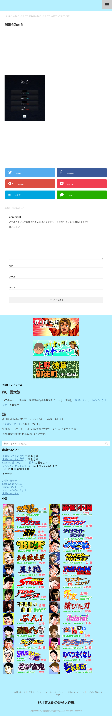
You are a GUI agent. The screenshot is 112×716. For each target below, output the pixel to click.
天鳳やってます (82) (13, 459)
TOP (4, 469)
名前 (11, 265)
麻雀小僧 (80, 400)
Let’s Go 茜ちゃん (12, 484)
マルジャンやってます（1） (17, 466)
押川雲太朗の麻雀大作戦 (56, 702)
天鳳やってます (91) (13, 456)
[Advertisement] (56, 52)
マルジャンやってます (14, 490)
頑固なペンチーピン (13, 487)
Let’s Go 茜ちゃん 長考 (18, 462)
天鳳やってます (12, 424)
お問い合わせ (9, 480)
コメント (14, 227)
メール (12, 276)
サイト (12, 287)
